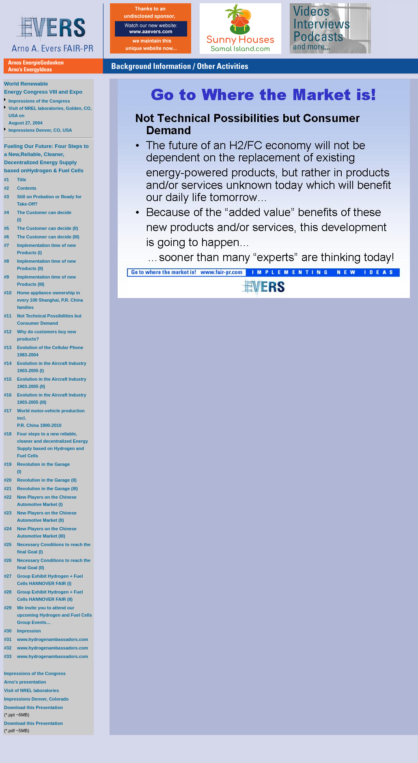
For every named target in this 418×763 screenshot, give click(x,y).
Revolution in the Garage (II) (47, 480)
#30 (7, 630)
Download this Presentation (33, 707)
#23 (7, 512)
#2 (6, 188)
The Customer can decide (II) (47, 228)
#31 (7, 639)
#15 (7, 379)
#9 (6, 276)
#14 (7, 363)
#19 (7, 464)
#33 (7, 656)
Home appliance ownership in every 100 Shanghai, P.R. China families (50, 300)
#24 (7, 528)
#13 (7, 347)
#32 (7, 647)
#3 (6, 196)
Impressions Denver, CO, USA (40, 130)
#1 (6, 179)
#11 (7, 315)
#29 (7, 607)
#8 (6, 261)
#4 (6, 212)
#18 (7, 433)
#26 (7, 560)
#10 (7, 292)
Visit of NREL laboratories (31, 690)
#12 (7, 331)
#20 (7, 480)
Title (21, 179)
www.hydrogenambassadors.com (52, 639)
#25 (7, 544)
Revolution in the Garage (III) (47, 488)
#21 (7, 488)
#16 (7, 394)
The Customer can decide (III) (48, 236)
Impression (29, 630)
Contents (27, 188)
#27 (7, 576)
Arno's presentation (25, 681)
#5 (6, 228)
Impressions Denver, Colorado (36, 699)
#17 (7, 410)
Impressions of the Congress (39, 101)
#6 (6, 236)
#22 (7, 497)
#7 (6, 245)
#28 (7, 591)
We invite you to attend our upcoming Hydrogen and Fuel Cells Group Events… (54, 615)
